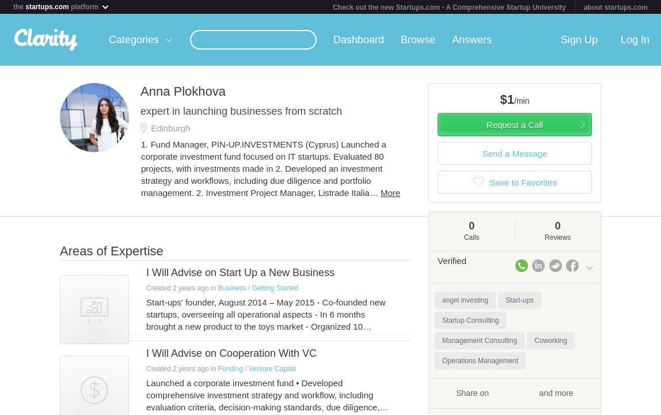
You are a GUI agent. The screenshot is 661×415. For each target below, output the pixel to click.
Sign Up (579, 40)
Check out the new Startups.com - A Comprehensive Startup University (449, 7)
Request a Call (515, 125)
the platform (61, 6)
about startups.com (616, 7)
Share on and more (514, 392)
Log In (635, 40)
